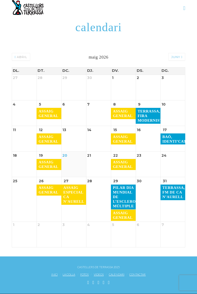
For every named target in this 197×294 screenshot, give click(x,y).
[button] (184, 8)
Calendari (116, 274)
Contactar (137, 274)
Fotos (84, 274)
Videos (99, 274)
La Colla (69, 274)
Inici (54, 274)
